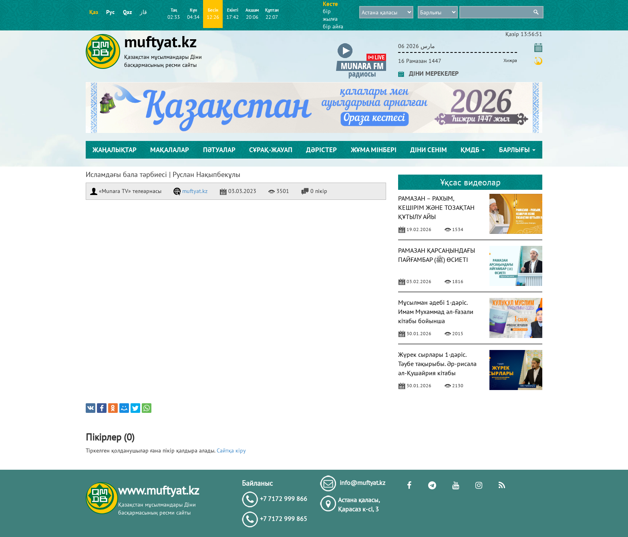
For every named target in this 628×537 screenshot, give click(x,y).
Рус (110, 12)
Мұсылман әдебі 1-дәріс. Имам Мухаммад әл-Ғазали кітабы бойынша (435, 311)
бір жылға (330, 15)
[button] (361, 44)
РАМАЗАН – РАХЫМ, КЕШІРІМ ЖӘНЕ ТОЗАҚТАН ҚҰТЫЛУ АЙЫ (436, 207)
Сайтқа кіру (231, 450)
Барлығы (517, 149)
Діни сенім (428, 149)
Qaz (127, 12)
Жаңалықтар (115, 149)
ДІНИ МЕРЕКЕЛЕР (428, 73)
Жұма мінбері (374, 149)
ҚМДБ (473, 149)
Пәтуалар (219, 149)
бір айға (333, 26)
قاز (143, 12)
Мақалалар (169, 149)
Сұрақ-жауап (270, 149)
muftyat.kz (190, 191)
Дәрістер (321, 149)
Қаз (93, 12)
